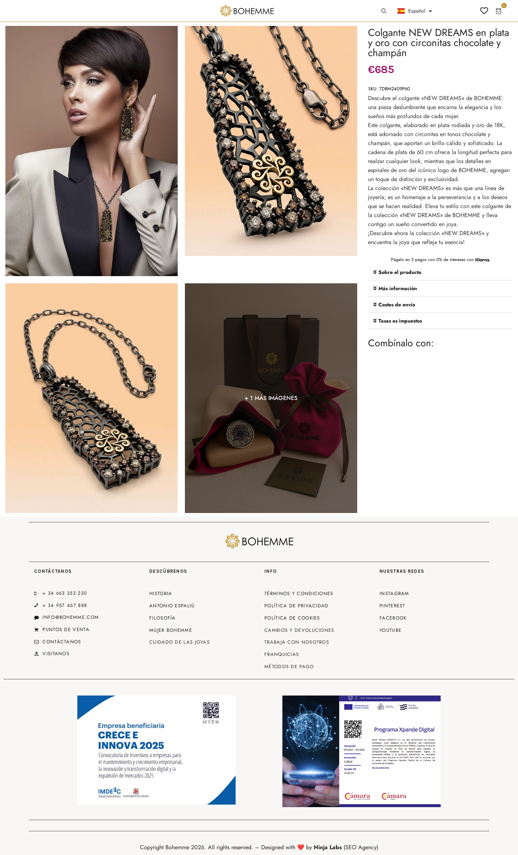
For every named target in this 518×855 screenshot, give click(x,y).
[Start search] (383, 11)
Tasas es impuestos (400, 320)
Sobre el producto (399, 272)
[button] (440, 272)
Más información (397, 288)
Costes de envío (396, 304)
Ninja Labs (328, 847)
